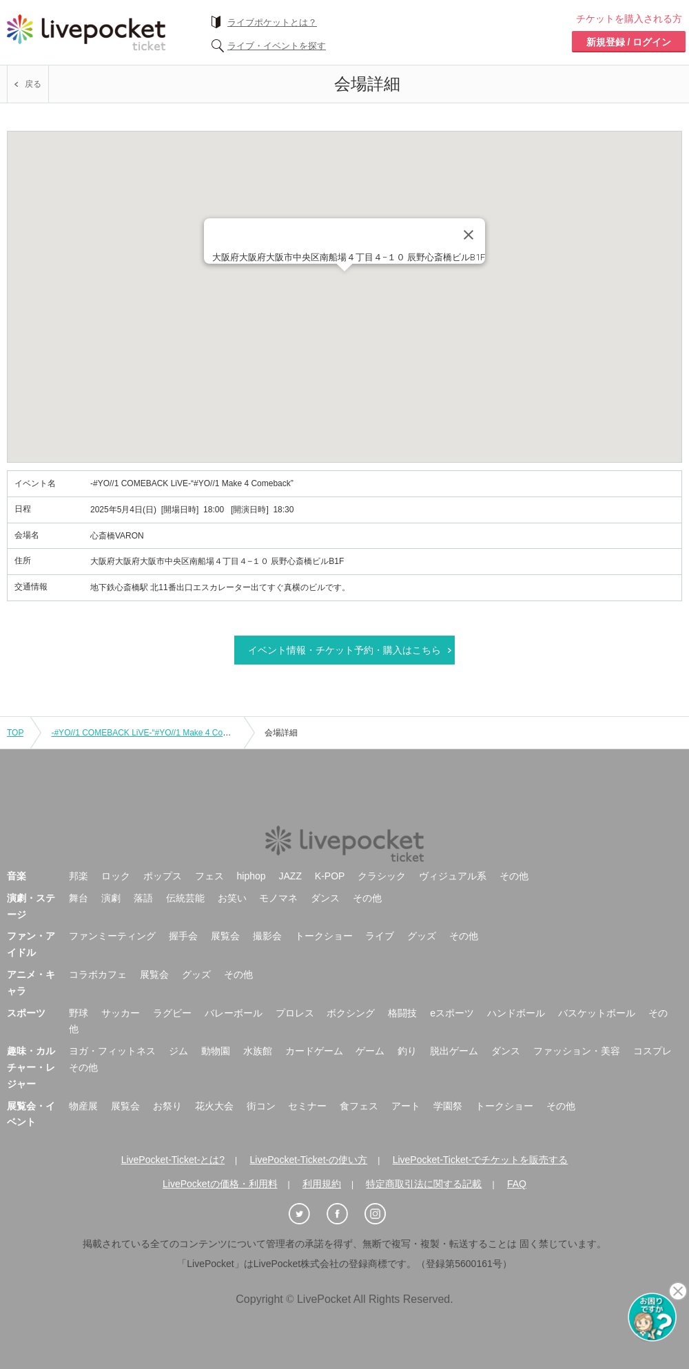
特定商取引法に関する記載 (424, 1183)
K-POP (330, 875)
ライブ (379, 935)
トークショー (324, 935)
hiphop (251, 875)
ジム (178, 1050)
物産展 (83, 1105)
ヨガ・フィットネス (112, 1050)
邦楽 (78, 875)
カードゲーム (314, 1050)
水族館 (257, 1050)
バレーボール (234, 1012)
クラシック (382, 875)
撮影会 (267, 935)
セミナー (307, 1105)
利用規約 (321, 1183)
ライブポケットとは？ (272, 22)
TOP (15, 733)
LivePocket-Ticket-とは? (173, 1159)
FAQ (516, 1183)
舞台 (78, 897)
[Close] (468, 234)
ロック (115, 875)
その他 (514, 875)
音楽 (16, 875)
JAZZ (290, 875)
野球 (78, 1012)
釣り (407, 1050)
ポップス (162, 875)
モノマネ (278, 897)
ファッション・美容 (576, 1050)
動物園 (215, 1050)
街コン (261, 1105)
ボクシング (351, 1012)
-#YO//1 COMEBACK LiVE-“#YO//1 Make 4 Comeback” (152, 733)
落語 (143, 897)
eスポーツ (452, 1012)
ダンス (325, 897)
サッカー (120, 1012)
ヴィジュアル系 (452, 875)
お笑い (232, 897)
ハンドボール (516, 1012)
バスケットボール (596, 1012)
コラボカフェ (98, 974)
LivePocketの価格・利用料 (220, 1183)
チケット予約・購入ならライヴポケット (86, 32)
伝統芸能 (185, 897)
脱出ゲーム (454, 1050)
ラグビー (172, 1012)
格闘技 (402, 1012)
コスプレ (652, 1050)
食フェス (359, 1105)
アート (405, 1105)
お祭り (167, 1105)
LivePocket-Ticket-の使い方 (309, 1159)
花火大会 (214, 1105)
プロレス (295, 1012)
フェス (209, 875)
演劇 (111, 897)
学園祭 (447, 1105)
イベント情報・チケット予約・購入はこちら (344, 650)
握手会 (183, 935)
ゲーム (370, 1050)
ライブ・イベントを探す (276, 46)
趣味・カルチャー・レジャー (31, 1067)
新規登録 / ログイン (629, 42)
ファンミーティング (112, 935)
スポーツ (26, 1012)
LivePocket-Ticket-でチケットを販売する (480, 1159)
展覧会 (225, 935)
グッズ (421, 935)
